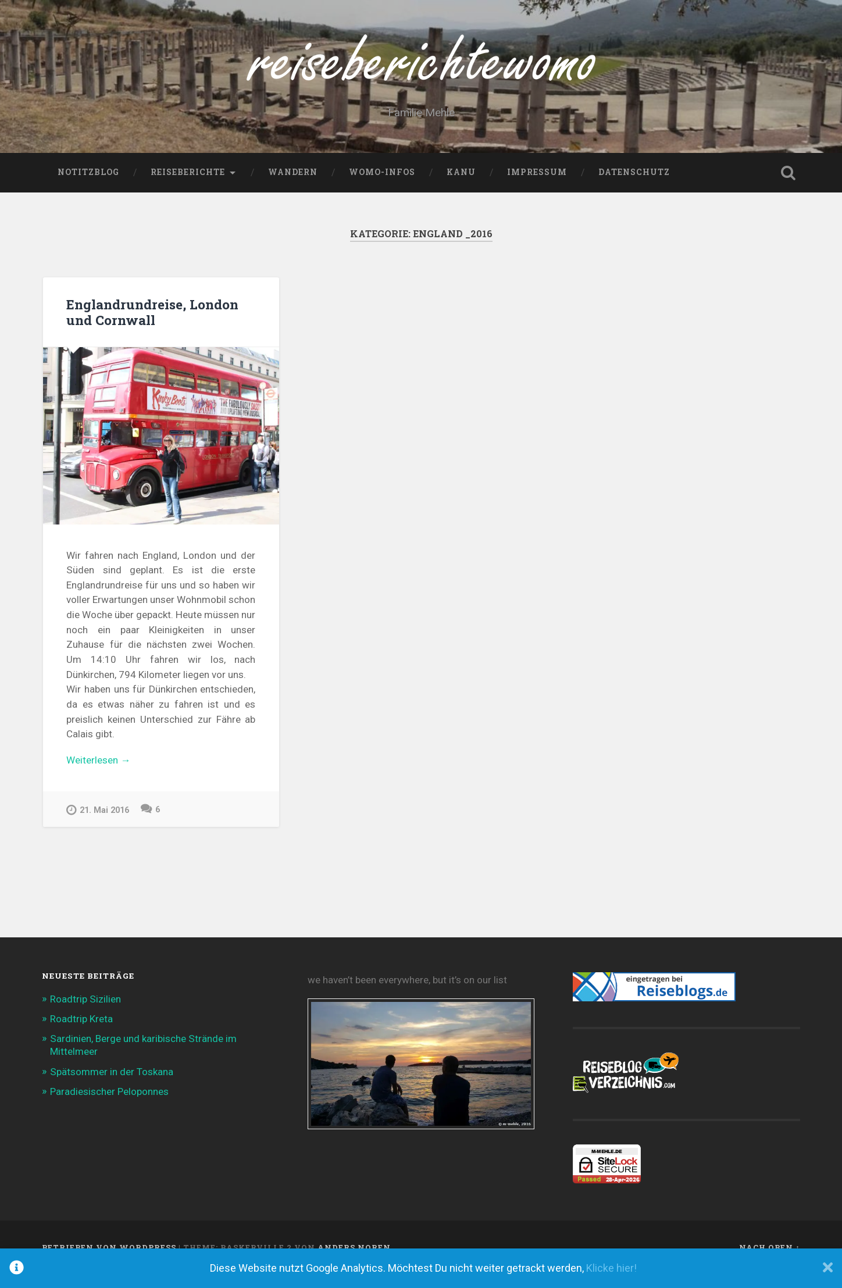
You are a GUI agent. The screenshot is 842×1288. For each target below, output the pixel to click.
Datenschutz (634, 185)
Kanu (461, 185)
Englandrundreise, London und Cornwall (152, 324)
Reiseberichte (188, 185)
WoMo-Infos (382, 185)
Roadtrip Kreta (81, 1032)
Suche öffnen (788, 186)
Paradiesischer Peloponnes (109, 1105)
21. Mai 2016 (97, 823)
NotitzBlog (88, 185)
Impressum (537, 185)
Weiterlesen (133, 773)
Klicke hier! (611, 1268)
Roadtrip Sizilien (85, 1012)
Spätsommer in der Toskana (111, 1084)
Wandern (292, 185)
